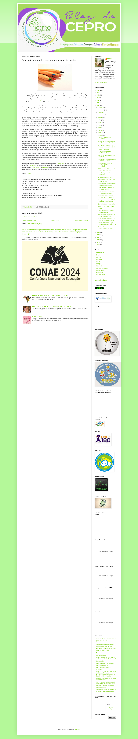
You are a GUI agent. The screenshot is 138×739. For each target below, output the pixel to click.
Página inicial (55, 220)
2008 (98, 245)
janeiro (100, 135)
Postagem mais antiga (81, 220)
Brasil (98, 255)
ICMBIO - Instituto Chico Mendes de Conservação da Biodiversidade (106, 658)
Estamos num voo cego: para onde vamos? (106, 180)
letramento (99, 266)
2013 (98, 232)
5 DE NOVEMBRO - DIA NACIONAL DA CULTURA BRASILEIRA (50, 296)
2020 (98, 97)
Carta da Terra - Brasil (102, 650)
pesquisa (40, 100)
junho (100, 122)
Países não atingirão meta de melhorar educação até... (106, 142)
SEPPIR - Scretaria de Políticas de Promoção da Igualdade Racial (106, 690)
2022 (98, 92)
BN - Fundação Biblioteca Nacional (106, 648)
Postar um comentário (30, 217)
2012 (98, 235)
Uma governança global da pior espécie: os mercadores (107, 200)
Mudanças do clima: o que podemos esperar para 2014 (107, 223)
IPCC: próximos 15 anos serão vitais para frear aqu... (106, 169)
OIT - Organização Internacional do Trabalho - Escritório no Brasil (105, 682)
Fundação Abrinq (101, 655)
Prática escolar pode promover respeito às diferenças (106, 184)
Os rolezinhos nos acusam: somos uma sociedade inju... (107, 196)
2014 (98, 105)
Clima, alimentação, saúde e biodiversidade (106, 211)
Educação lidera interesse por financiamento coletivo (106, 192)
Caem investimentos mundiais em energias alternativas (106, 219)
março (100, 130)
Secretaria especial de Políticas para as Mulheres (105, 686)
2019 (98, 100)
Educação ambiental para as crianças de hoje (106, 188)
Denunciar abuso (101, 280)
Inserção (98, 264)
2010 (98, 240)
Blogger (77, 729)
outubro (100, 112)
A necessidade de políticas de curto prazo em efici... (106, 215)
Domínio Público (101, 653)
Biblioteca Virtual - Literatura (104, 646)
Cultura (98, 261)
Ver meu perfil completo (101, 82)
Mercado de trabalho (102, 268)
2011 (98, 237)
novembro (101, 110)
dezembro (101, 107)
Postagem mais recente (29, 220)
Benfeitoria (33, 165)
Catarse (59, 94)
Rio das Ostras (100, 275)
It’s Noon (36, 167)
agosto (100, 117)
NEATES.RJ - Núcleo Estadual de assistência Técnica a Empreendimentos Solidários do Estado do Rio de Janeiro (106, 674)
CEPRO (109, 59)
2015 (98, 102)
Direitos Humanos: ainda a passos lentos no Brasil (105, 227)
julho (99, 120)
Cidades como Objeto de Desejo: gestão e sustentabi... (105, 165)
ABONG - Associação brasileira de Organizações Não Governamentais (106, 640)
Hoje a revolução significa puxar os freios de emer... (107, 159)
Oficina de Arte (100, 270)
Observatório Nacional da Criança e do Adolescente (106, 679)
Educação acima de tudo (105, 177)
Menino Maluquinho (102, 665)
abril (99, 127)
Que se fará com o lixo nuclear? (107, 204)
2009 (98, 242)
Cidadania (99, 259)
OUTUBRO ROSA (37, 317)
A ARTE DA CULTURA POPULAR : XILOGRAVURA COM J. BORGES (52, 306)
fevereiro (101, 132)
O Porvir (28, 173)
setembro (101, 115)
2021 (98, 95)
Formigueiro (60, 163)
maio (99, 125)
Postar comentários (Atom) (34, 224)
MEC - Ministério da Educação (105, 663)
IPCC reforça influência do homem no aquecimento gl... (107, 146)
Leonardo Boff (100, 661)
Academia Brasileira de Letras (105, 644)
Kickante (45, 167)
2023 (98, 90)
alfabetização (100, 253)
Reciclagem (99, 272)
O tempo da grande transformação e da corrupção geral (104, 151)
